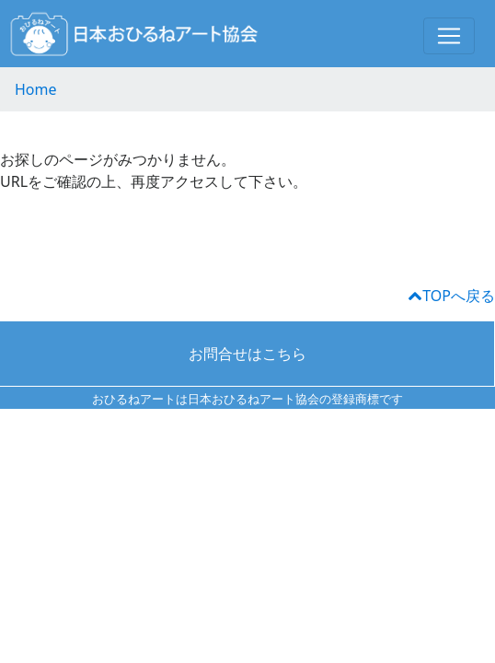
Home (36, 89)
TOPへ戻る (452, 295)
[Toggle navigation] (449, 35)
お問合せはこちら (247, 353)
